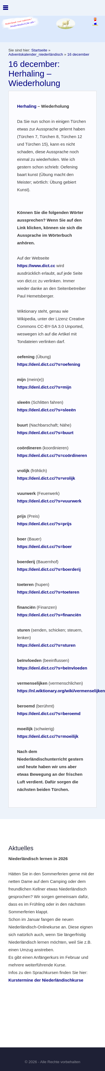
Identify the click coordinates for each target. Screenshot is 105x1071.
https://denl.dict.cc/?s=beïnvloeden (52, 668)
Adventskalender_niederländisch (35, 54)
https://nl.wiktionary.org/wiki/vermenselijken (61, 690)
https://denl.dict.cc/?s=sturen (46, 645)
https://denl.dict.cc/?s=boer (44, 546)
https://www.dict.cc (36, 265)
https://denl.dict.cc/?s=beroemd (48, 713)
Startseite (39, 50)
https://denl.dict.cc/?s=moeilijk (47, 736)
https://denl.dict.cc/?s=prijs (44, 523)
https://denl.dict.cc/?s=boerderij (49, 569)
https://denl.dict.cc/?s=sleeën (46, 409)
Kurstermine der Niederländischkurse (45, 980)
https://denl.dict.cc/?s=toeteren (48, 592)
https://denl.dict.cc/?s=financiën (49, 614)
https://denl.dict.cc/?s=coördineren (52, 455)
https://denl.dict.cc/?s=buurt (45, 432)
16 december (78, 54)
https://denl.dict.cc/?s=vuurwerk (49, 501)
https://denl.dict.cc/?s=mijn (44, 387)
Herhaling (26, 106)
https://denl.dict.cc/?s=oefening (48, 364)
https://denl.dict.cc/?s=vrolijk (46, 478)
